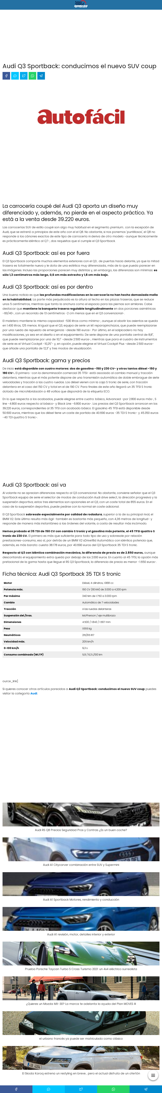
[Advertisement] (81, 36)
